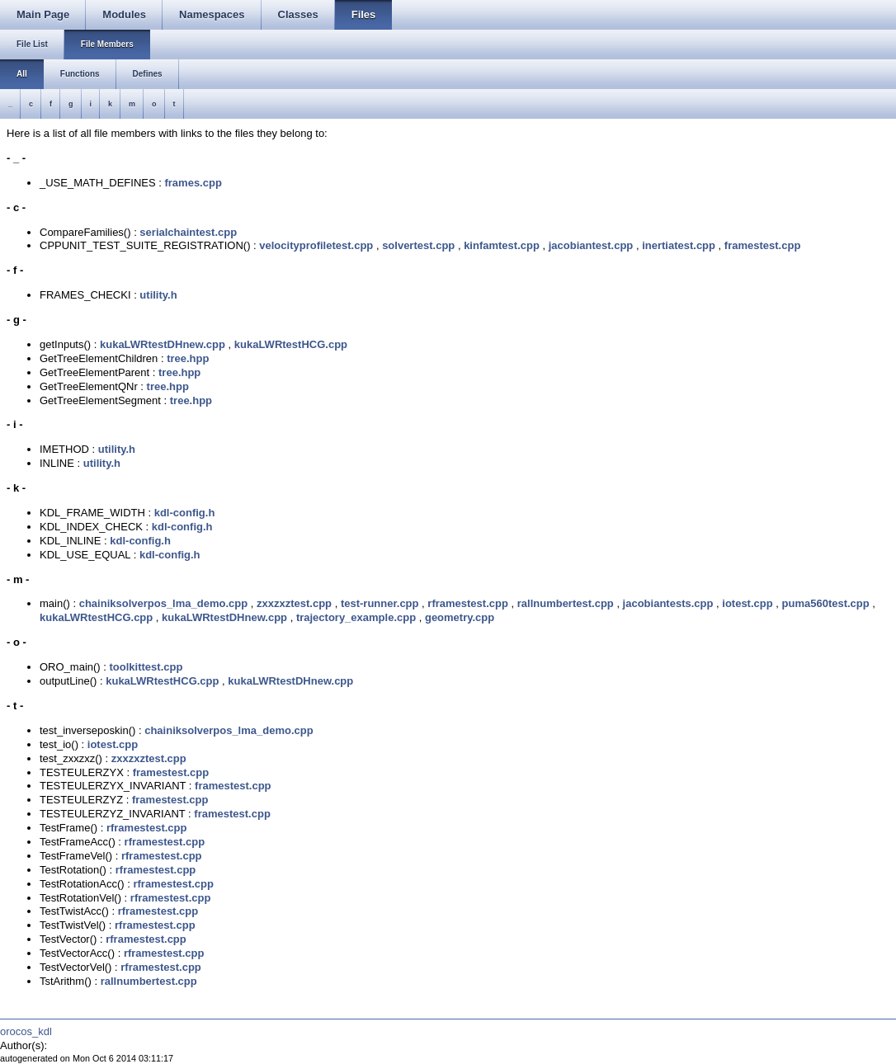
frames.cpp (192, 183)
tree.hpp (188, 358)
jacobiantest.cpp (591, 245)
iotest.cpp (747, 603)
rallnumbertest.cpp (565, 603)
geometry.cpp (459, 617)
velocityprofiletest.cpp (316, 245)
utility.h (158, 295)
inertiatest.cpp (678, 245)
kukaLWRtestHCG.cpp (290, 344)
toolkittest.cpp (146, 667)
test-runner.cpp (380, 603)
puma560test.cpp (826, 603)
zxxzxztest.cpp (294, 603)
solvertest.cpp (418, 245)
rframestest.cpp (467, 603)
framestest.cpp (762, 245)
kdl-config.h (184, 512)
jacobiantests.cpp (668, 603)
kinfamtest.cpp (502, 245)
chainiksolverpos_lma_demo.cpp (163, 603)
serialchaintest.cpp (188, 232)
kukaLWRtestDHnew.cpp (162, 344)
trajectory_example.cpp (356, 617)
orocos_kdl (26, 1031)
